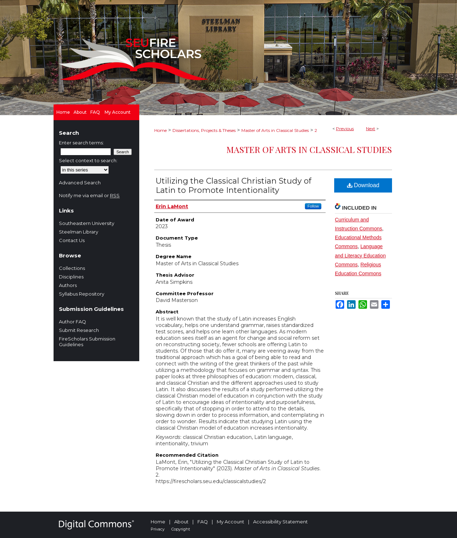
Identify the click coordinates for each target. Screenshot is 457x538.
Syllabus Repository (81, 294)
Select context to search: (88, 160)
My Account (230, 521)
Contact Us (72, 240)
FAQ (202, 521)
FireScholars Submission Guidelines (87, 341)
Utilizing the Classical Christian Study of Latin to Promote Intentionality (233, 185)
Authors (68, 285)
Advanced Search (80, 182)
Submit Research (79, 330)
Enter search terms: (81, 142)
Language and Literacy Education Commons (360, 255)
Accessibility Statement (280, 521)
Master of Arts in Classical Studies (275, 130)
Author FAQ (72, 321)
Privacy (158, 529)
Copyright (180, 529)
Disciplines (71, 277)
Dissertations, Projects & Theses (204, 130)
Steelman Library (78, 232)
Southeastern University (86, 223)
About (181, 521)
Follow (313, 206)
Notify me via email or (89, 195)
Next (370, 128)
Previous (345, 128)
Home (160, 130)
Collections (72, 268)
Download (363, 185)
